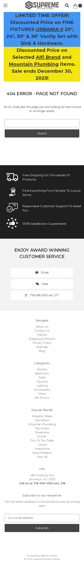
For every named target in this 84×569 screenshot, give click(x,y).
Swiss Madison (42, 453)
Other (42, 394)
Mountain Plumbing (34, 64)
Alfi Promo (42, 398)
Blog (42, 351)
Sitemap (42, 347)
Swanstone (42, 448)
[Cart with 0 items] (77, 6)
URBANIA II (49, 29)
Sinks (42, 377)
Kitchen (42, 369)
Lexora (42, 444)
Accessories (42, 389)
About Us (42, 326)
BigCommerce (49, 555)
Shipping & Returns (42, 339)
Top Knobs (42, 428)
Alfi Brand (48, 57)
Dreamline (42, 432)
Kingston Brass (42, 416)
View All (42, 457)
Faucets (42, 381)
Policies (42, 335)
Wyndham (42, 420)
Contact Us (42, 330)
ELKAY (42, 436)
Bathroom (42, 373)
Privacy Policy (42, 343)
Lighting (42, 385)
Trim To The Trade (42, 440)
